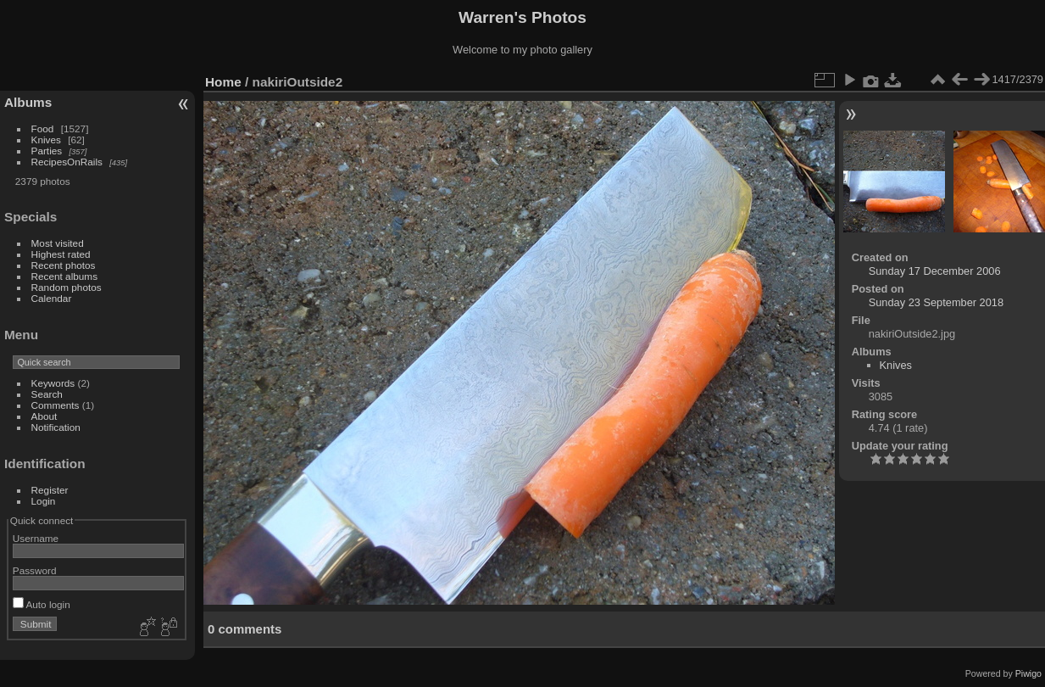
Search (47, 393)
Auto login (41, 604)
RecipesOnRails (67, 161)
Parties (47, 150)
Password (35, 570)
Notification (56, 427)
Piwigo (1028, 673)
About (44, 416)
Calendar (51, 298)
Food (42, 128)
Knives (46, 139)
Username (35, 538)
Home (223, 82)
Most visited (57, 243)
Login (43, 500)
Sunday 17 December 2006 (935, 271)
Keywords (53, 382)
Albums (28, 102)
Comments (55, 405)
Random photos (66, 287)
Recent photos (63, 265)
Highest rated (61, 254)
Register (50, 489)
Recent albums (64, 276)
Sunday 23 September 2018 (936, 302)
